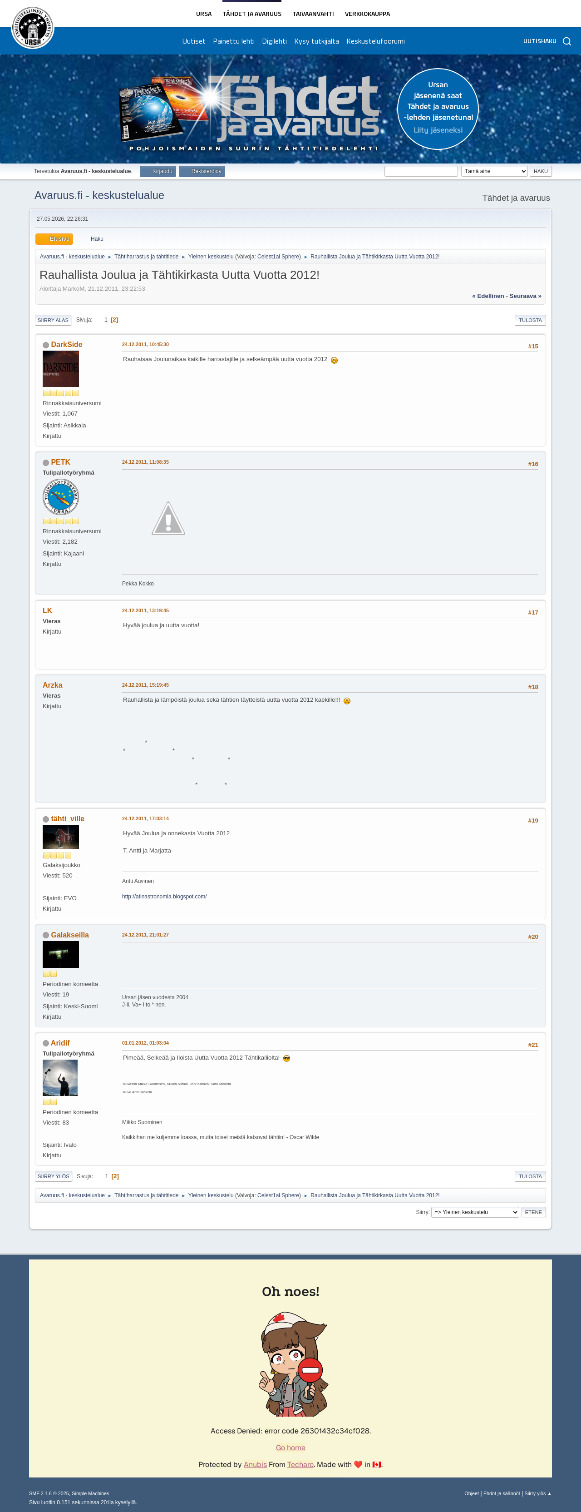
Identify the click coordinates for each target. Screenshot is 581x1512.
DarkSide (66, 344)
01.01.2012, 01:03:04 (145, 1043)
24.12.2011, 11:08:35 (145, 462)
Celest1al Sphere (278, 256)
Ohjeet (471, 1493)
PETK (60, 462)
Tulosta (530, 320)
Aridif (60, 1043)
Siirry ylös (53, 1176)
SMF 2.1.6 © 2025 (49, 1493)
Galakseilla (70, 935)
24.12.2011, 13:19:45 (145, 610)
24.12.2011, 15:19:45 (145, 685)
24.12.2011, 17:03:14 (145, 818)
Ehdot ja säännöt (501, 1493)
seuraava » (526, 295)
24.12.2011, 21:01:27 (145, 934)
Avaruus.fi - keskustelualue (99, 195)
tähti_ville (67, 819)
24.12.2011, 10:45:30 (145, 344)
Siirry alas (53, 320)
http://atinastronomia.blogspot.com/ (164, 896)
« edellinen (488, 295)
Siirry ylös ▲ (538, 1493)
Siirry (422, 1212)
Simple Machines (90, 1493)
